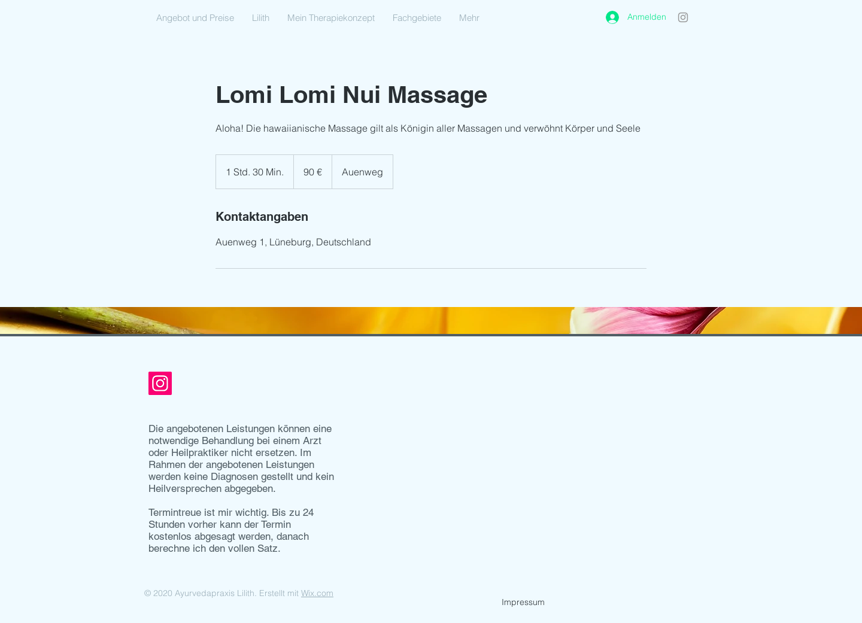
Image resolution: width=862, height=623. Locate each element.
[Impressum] (523, 603)
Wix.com (317, 593)
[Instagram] (683, 17)
